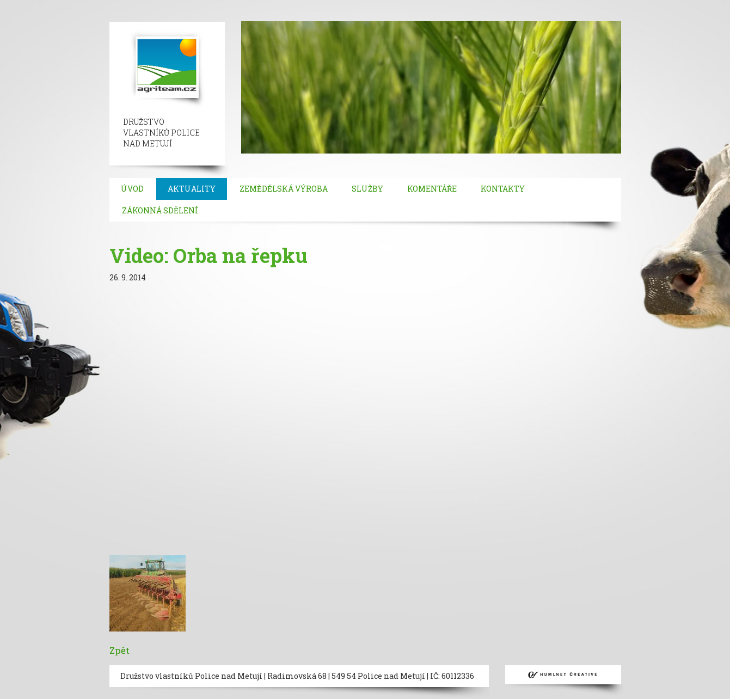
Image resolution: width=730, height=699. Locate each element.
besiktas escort (313, 5)
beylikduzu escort (137, 5)
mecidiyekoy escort (432, 5)
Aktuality (192, 188)
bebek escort (368, 5)
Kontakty (503, 188)
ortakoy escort (255, 5)
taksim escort (199, 5)
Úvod (132, 188)
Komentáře (432, 188)
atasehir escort (680, 5)
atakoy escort (562, 5)
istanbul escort (28, 5)
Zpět (119, 650)
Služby (367, 188)
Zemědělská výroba (284, 188)
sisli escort (80, 5)
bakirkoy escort (620, 5)
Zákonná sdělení (160, 210)
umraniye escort (503, 5)
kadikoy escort (28, 16)
